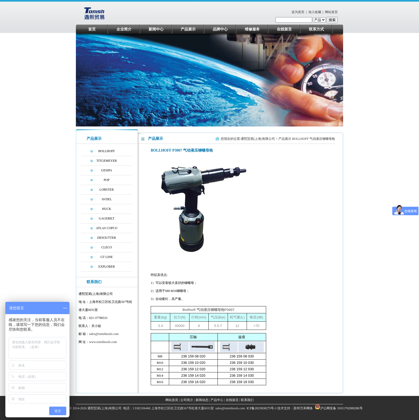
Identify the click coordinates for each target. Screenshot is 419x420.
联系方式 (316, 29)
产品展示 (188, 29)
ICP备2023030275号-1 (261, 408)
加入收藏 (314, 12)
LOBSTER (106, 189)
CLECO (106, 247)
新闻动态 (202, 400)
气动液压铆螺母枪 (322, 139)
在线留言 (284, 29)
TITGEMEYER (106, 161)
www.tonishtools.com (103, 342)
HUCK (106, 209)
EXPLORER (106, 266)
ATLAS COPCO (106, 228)
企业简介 (124, 29)
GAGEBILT (107, 218)
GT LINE (106, 257)
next (336, 81)
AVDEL (106, 199)
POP (107, 180)
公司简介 (186, 400)
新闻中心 (156, 29)
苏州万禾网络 (303, 408)
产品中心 (217, 400)
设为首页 (298, 12)
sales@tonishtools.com (104, 334)
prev (90, 81)
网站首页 (331, 12)
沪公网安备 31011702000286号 (341, 408)
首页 (92, 29)
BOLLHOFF (106, 151)
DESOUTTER (106, 238)
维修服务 (252, 29)
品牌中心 (220, 29)
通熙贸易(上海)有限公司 (258, 139)
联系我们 (247, 400)
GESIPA (106, 170)
